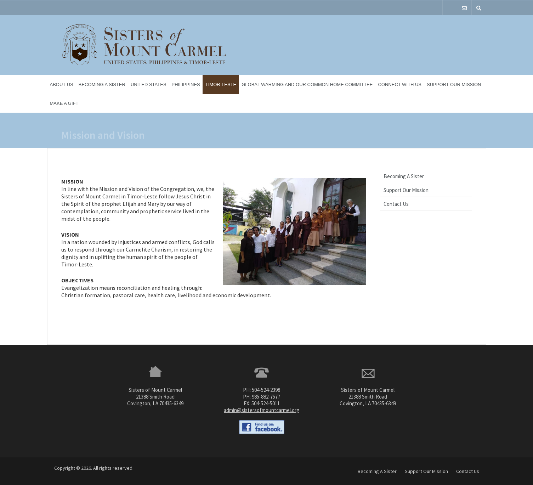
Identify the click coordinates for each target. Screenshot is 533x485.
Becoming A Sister (102, 84)
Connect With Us (399, 84)
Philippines (186, 84)
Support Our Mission (454, 84)
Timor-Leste (220, 84)
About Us (61, 84)
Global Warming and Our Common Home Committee (307, 84)
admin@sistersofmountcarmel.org (261, 410)
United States (148, 84)
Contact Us (396, 204)
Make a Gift (64, 103)
